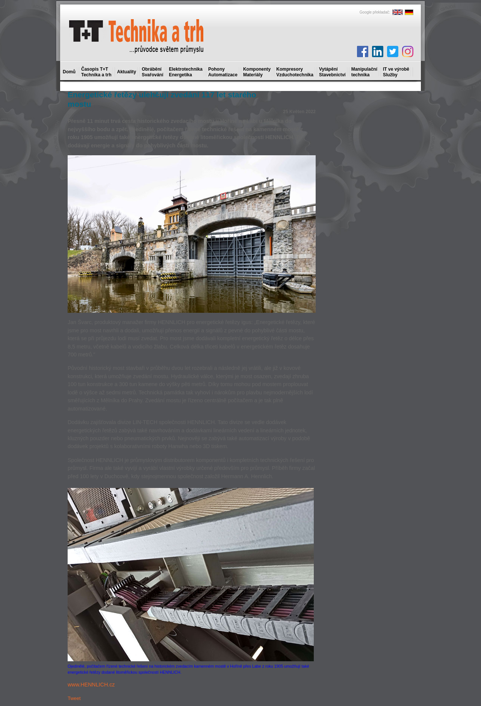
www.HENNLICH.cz (91, 685)
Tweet (74, 698)
